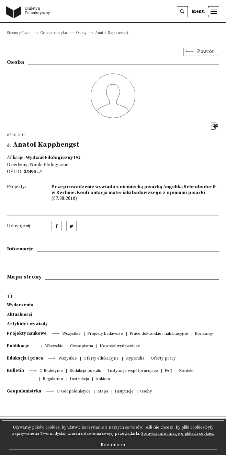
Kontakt (186, 371)
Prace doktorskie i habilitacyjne (158, 334)
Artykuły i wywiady (27, 324)
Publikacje (18, 346)
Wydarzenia (20, 305)
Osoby (81, 33)
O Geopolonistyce (74, 392)
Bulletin (15, 370)
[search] (182, 11)
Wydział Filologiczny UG (53, 158)
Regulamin (53, 379)
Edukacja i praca (25, 358)
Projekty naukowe (27, 333)
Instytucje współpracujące (133, 371)
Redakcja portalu (85, 371)
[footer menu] (11, 296)
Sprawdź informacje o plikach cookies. (177, 433)
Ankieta (102, 379)
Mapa (102, 392)
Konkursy (204, 334)
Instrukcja (79, 379)
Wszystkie (71, 334)
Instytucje (124, 392)
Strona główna (19, 33)
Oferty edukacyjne (101, 359)
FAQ (168, 371)
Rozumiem (113, 444)
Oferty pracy (163, 359)
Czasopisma (81, 346)
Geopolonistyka (24, 391)
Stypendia (134, 359)
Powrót (205, 52)
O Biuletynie (51, 371)
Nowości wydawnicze (120, 346)
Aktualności (19, 314)
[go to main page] (29, 12)
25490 (30, 172)
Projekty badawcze (105, 334)
